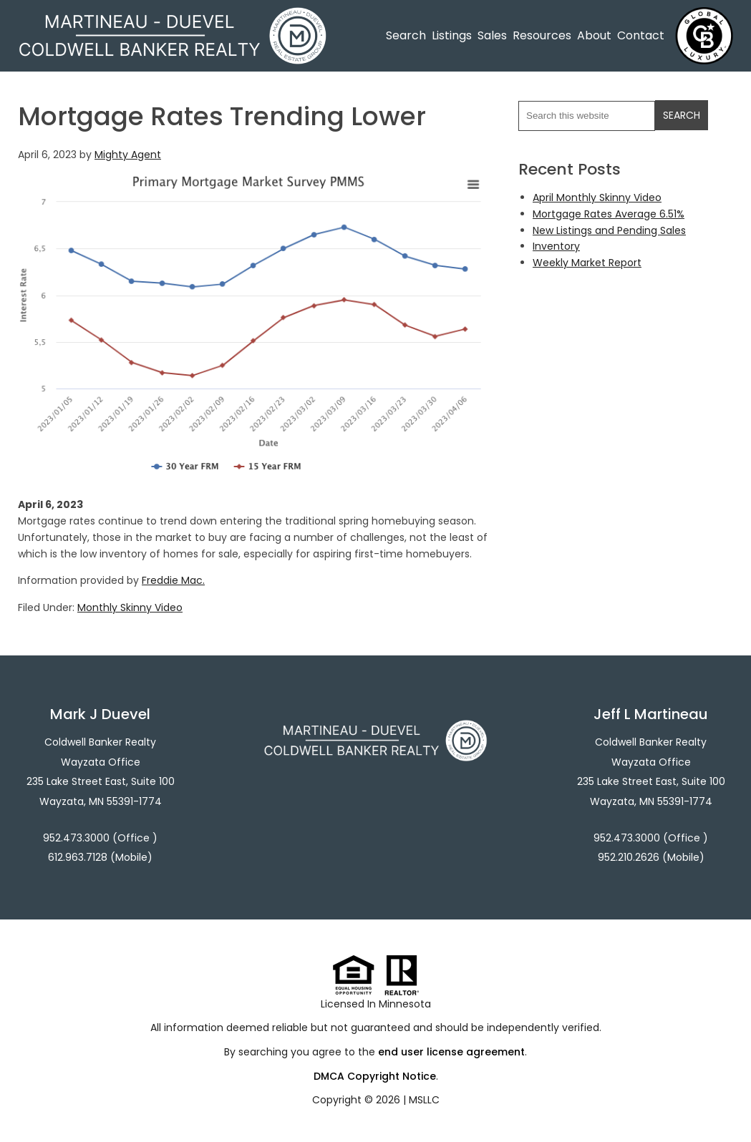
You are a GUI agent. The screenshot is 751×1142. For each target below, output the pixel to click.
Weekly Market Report (587, 262)
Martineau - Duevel (172, 16)
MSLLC (424, 1100)
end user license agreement (451, 1052)
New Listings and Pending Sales (609, 230)
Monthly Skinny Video (130, 607)
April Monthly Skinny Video (597, 197)
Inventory (556, 246)
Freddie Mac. (173, 580)
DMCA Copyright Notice (375, 1076)
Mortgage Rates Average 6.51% (608, 214)
